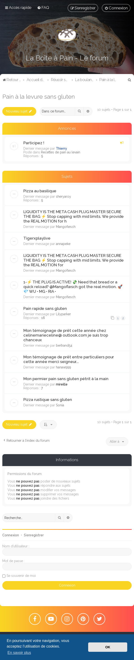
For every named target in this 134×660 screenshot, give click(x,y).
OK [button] (107, 647)
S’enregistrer (34, 535)
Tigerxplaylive (37, 238)
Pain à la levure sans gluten (38, 96)
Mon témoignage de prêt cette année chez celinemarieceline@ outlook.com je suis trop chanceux (65, 335)
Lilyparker (63, 314)
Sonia (60, 405)
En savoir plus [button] (19, 653)
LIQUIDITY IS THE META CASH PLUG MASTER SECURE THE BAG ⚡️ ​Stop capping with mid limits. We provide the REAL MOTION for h (73, 216)
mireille (62, 384)
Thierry (61, 148)
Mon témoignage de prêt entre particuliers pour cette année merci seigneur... (68, 359)
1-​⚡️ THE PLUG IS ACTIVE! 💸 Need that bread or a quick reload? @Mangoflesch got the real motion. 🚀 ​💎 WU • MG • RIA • (73, 287)
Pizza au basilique (39, 191)
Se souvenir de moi (21, 576)
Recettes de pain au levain (60, 152)
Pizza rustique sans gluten (47, 399)
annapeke (63, 244)
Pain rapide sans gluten (45, 308)
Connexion (10, 535)
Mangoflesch (66, 227)
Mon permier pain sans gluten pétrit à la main (66, 378)
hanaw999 (63, 367)
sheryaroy (63, 196)
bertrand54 (64, 345)
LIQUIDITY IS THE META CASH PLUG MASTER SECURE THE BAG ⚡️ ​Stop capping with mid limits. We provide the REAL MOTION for (73, 260)
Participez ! (33, 143)
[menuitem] (43, 7)
